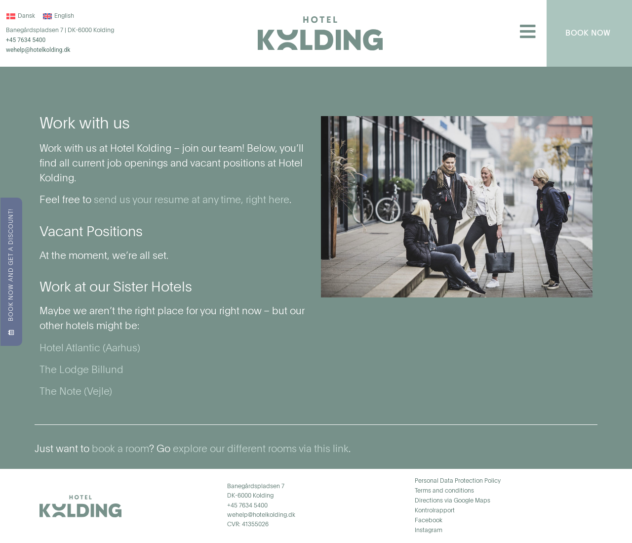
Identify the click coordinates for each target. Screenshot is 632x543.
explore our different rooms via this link (261, 450)
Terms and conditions (444, 491)
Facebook (428, 521)
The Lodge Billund (81, 371)
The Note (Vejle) (76, 392)
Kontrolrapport (435, 511)
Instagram (428, 531)
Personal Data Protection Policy (458, 481)
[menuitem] (20, 16)
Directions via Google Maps (452, 501)
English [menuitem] (64, 16)
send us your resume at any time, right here (191, 201)
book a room (120, 450)
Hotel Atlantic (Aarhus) (90, 349)
